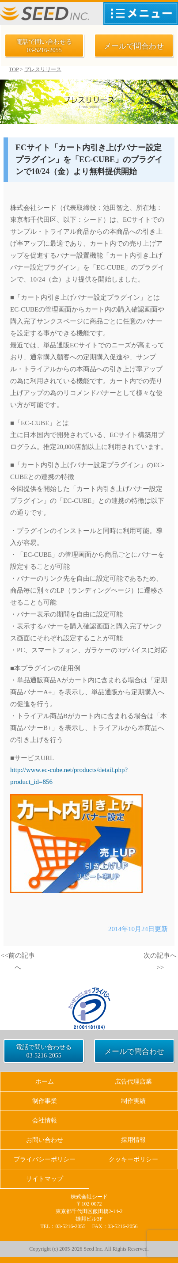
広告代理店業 (133, 1081)
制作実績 (133, 1101)
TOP (14, 69)
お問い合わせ (44, 1140)
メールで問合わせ (134, 46)
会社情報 (44, 1120)
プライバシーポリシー (45, 1159)
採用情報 (133, 1140)
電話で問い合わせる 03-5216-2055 (44, 46)
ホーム (44, 1081)
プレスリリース (42, 69)
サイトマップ (44, 1179)
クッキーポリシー (133, 1159)
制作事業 (44, 1101)
